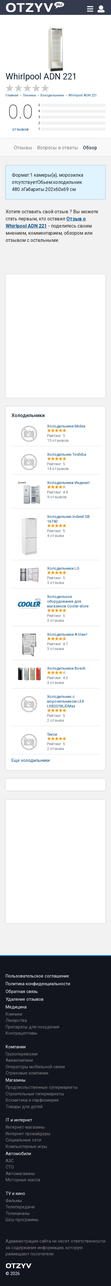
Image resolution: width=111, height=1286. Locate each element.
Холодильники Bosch (66, 668)
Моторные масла (23, 1179)
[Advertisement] (55, 336)
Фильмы (14, 1200)
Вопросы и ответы (57, 148)
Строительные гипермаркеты (35, 1094)
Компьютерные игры (26, 1146)
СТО (10, 1167)
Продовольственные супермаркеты (42, 1087)
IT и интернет (19, 1120)
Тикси (52, 734)
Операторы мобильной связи (35, 1066)
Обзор (90, 148)
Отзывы (23, 148)
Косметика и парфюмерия (32, 1100)
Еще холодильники (31, 760)
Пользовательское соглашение (37, 976)
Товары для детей (24, 1106)
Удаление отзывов (25, 999)
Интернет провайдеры (28, 1133)
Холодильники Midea (66, 426)
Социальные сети (23, 1140)
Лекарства (16, 1020)
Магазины (15, 1080)
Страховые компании (27, 1073)
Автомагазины (20, 1173)
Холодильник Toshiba (66, 454)
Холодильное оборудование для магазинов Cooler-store (68, 601)
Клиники (14, 1014)
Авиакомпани (19, 1060)
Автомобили (18, 1153)
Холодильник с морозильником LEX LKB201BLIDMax (65, 701)
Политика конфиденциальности (38, 983)
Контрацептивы (21, 1033)
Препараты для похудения (32, 1027)
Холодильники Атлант (67, 634)
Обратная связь (22, 991)
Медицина (16, 1007)
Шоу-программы (22, 1219)
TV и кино (15, 1193)
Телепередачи (20, 1207)
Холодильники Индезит (68, 482)
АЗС (10, 1160)
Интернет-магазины (25, 1127)
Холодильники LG (63, 568)
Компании (16, 1047)
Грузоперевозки (22, 1054)
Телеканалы (18, 1213)
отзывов (20, 129)
